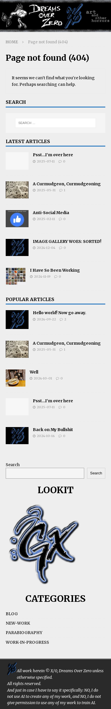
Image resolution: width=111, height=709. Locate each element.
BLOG (12, 613)
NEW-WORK (18, 623)
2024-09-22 (46, 319)
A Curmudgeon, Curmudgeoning (67, 183)
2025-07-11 (46, 161)
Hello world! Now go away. (59, 312)
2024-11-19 (42, 277)
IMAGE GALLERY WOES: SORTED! (67, 241)
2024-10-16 (46, 436)
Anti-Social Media (51, 212)
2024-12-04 (46, 248)
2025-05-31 (46, 190)
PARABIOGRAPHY (24, 632)
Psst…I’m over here (53, 154)
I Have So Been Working (55, 270)
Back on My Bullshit (53, 429)
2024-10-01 (43, 378)
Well (34, 372)
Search (13, 464)
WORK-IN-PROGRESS (27, 642)
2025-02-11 (46, 219)
